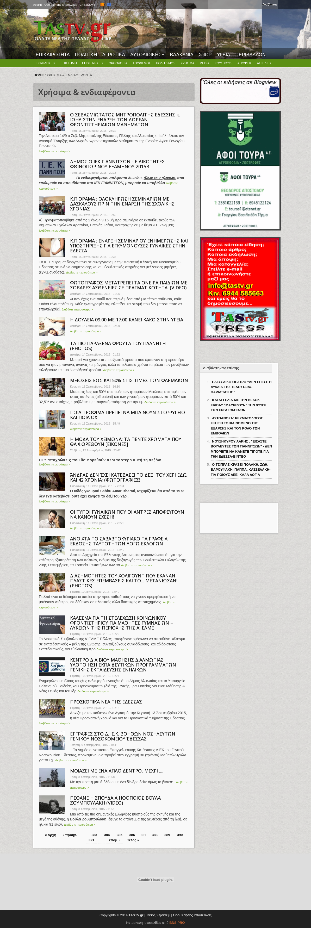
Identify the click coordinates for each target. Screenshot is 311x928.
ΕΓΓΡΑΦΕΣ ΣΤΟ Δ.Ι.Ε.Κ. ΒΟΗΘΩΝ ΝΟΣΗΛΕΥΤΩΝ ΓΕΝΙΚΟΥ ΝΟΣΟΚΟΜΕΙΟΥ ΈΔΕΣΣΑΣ (122, 736)
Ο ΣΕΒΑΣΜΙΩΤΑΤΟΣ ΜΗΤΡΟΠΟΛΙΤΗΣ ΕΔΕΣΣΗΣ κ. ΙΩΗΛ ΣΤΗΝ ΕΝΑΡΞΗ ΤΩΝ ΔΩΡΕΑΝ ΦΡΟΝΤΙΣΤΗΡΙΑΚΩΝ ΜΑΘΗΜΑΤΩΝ (125, 119)
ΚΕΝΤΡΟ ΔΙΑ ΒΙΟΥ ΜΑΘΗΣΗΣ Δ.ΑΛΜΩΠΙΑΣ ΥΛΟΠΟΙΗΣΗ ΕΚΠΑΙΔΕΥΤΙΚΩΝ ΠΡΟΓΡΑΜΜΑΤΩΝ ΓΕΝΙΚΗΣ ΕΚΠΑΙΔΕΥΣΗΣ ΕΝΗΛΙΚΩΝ (123, 665)
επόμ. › (114, 840)
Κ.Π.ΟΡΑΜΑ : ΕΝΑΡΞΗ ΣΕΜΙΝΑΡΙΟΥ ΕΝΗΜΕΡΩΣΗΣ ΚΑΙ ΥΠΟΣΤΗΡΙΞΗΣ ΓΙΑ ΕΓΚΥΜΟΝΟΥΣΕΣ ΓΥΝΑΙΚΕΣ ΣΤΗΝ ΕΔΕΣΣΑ (129, 246)
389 (167, 835)
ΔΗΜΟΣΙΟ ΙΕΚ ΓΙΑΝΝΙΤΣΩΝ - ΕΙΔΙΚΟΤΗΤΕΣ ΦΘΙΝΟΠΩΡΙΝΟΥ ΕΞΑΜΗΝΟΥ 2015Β (117, 164)
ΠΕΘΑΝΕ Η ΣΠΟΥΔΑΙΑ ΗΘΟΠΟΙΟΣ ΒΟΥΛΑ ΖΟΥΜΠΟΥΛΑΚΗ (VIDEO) (115, 800)
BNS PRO (177, 923)
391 (91, 840)
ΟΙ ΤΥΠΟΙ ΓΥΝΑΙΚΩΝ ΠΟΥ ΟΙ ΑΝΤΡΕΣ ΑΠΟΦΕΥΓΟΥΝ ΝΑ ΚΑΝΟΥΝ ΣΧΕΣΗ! (127, 514)
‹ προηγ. (70, 835)
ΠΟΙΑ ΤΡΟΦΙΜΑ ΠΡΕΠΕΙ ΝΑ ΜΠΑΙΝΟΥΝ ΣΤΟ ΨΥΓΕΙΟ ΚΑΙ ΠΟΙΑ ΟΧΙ (127, 414)
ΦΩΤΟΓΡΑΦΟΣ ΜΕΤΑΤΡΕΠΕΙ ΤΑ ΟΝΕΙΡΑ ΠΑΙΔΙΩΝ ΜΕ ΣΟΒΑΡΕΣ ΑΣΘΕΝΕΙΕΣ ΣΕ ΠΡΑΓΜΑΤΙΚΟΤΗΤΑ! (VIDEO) (128, 285)
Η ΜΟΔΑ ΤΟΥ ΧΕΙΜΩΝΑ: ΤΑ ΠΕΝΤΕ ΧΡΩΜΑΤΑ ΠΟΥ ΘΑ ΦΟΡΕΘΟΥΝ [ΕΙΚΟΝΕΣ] (125, 441)
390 (180, 835)
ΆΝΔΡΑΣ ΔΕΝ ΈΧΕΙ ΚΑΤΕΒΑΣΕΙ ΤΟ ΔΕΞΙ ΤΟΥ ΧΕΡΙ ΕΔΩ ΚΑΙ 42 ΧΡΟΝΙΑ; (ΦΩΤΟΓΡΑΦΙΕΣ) (128, 477)
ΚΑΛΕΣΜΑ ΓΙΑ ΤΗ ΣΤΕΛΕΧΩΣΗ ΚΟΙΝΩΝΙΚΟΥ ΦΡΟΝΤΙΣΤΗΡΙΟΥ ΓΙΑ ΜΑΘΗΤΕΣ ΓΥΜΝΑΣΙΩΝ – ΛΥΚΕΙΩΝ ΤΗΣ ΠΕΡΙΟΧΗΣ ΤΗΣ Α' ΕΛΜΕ (121, 623)
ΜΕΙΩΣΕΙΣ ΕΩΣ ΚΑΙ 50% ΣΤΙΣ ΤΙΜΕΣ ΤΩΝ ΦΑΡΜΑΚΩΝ (129, 380)
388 (155, 835)
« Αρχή (50, 835)
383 (94, 835)
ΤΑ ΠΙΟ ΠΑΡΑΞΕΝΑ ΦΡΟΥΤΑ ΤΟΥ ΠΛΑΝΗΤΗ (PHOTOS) (118, 345)
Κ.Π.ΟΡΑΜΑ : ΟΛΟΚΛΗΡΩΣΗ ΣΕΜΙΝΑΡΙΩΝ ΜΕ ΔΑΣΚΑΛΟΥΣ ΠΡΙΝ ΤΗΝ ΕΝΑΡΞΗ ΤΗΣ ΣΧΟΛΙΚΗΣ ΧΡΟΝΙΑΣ (122, 204)
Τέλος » (133, 840)
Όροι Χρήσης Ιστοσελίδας (192, 915)
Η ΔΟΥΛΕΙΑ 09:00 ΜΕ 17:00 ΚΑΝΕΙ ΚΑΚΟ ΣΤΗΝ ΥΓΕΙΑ (126, 319)
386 (132, 835)
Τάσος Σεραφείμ (158, 915)
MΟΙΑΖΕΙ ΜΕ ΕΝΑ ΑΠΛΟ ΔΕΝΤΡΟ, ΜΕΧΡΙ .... (116, 771)
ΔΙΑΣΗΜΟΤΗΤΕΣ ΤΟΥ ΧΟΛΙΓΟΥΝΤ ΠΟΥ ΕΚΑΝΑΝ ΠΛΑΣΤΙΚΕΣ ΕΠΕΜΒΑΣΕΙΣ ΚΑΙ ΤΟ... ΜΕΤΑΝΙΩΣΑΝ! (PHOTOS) (123, 580)
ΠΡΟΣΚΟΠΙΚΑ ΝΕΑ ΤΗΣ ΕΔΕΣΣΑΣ (106, 702)
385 (119, 835)
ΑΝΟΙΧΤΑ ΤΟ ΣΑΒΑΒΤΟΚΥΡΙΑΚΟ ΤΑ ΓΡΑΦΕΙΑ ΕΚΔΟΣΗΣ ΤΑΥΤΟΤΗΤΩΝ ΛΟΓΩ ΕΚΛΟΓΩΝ (118, 541)
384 (107, 835)
